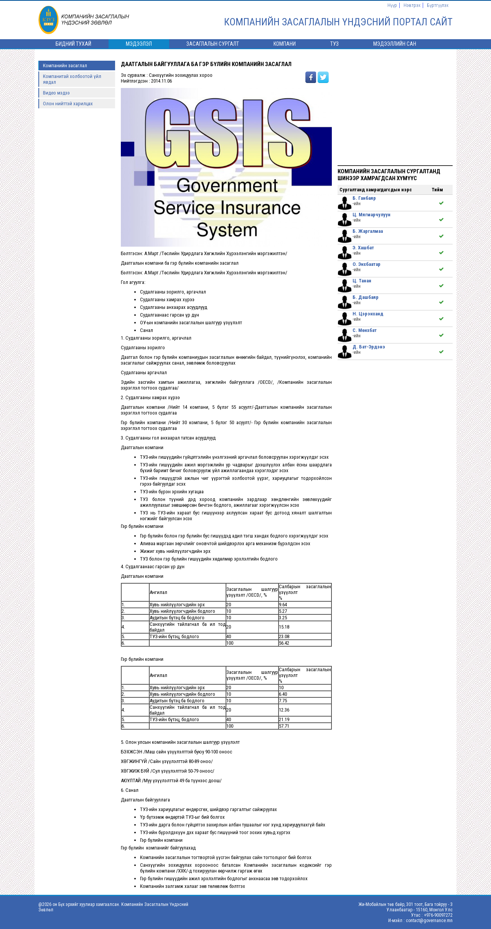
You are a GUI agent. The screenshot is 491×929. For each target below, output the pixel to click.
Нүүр (392, 5)
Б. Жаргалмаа (368, 231)
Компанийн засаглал (65, 65)
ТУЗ (334, 44)
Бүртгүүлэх (437, 5)
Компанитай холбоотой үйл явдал (72, 79)
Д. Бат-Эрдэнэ (369, 347)
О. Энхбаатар (367, 264)
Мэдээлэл (139, 44)
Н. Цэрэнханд (368, 314)
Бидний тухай (73, 44)
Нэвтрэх (412, 5)
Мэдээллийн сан (394, 44)
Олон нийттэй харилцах (68, 103)
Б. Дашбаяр (366, 297)
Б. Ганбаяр (364, 198)
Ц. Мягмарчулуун (371, 214)
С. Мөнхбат (365, 330)
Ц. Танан (362, 281)
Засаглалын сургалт (212, 44)
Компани (285, 44)
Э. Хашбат (363, 247)
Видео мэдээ (56, 93)
